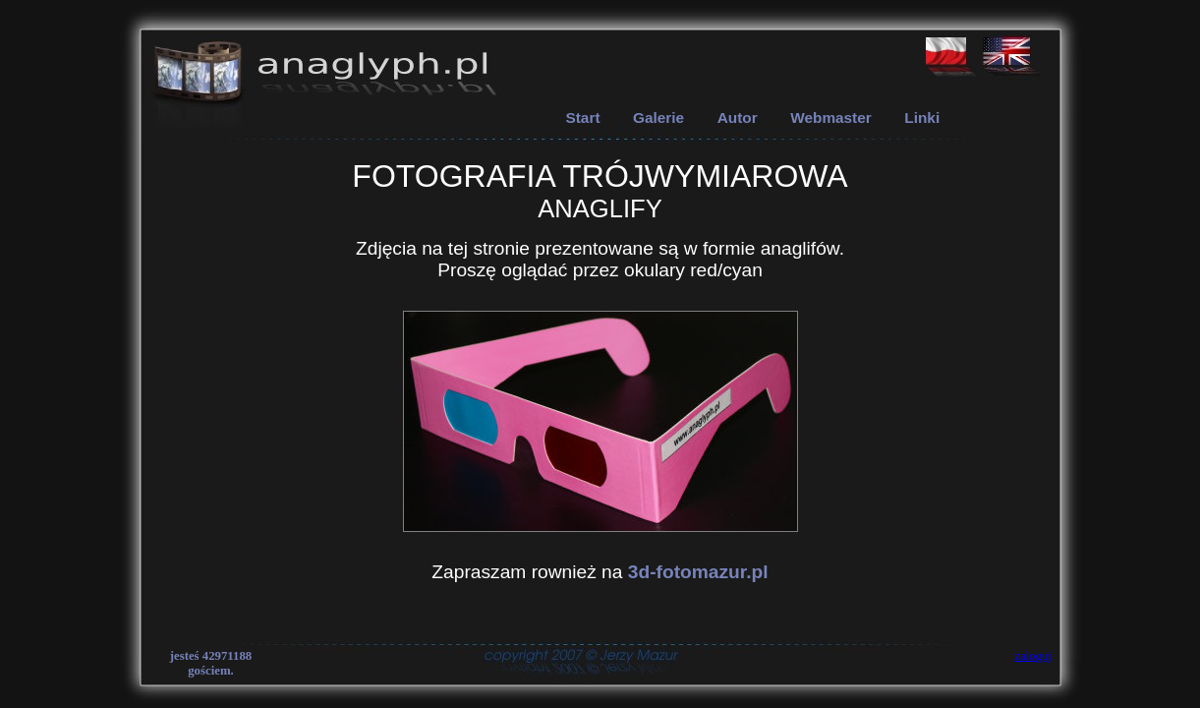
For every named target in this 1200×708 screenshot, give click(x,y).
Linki (922, 117)
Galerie (658, 117)
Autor (737, 117)
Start (583, 117)
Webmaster (831, 117)
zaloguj (1033, 656)
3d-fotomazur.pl (698, 571)
